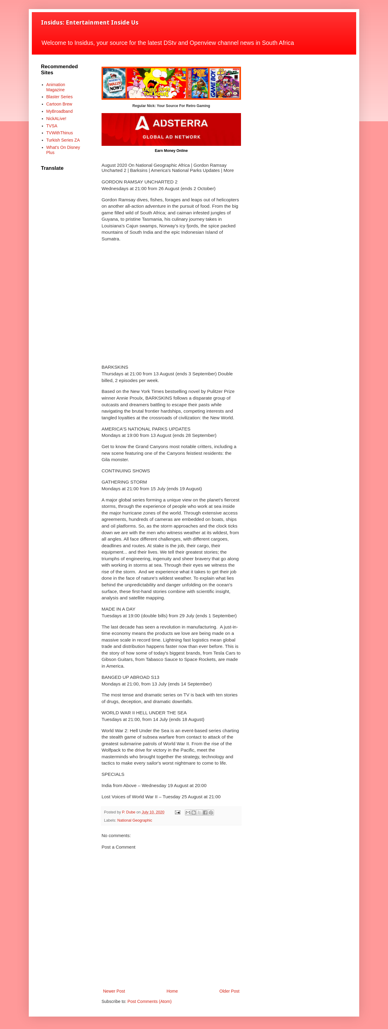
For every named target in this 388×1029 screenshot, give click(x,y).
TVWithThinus (59, 132)
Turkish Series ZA (63, 140)
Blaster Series (59, 96)
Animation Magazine (55, 87)
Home (172, 991)
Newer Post (114, 991)
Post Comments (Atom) (150, 1001)
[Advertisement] (171, 303)
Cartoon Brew (59, 104)
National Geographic (134, 820)
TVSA (52, 125)
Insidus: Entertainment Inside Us (90, 22)
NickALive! (56, 118)
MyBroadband (59, 111)
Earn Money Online (171, 151)
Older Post (229, 991)
